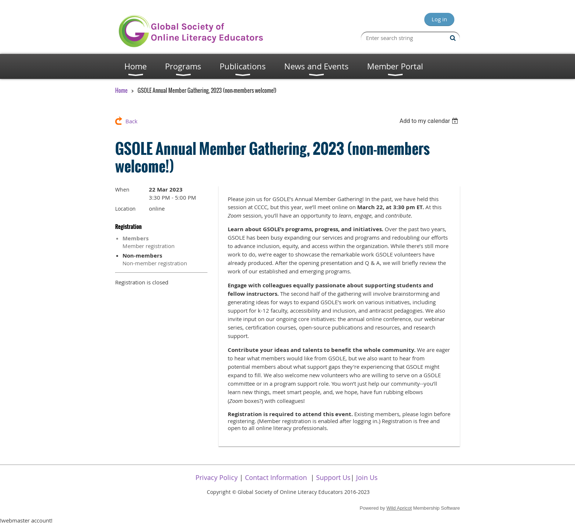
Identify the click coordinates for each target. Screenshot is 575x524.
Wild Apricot (399, 508)
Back (131, 121)
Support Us (333, 477)
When (122, 189)
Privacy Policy (216, 477)
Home (121, 90)
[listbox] (429, 120)
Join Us (367, 477)
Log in (439, 19)
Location (125, 208)
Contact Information (276, 477)
